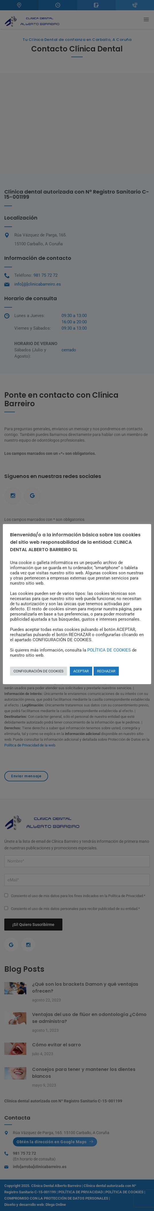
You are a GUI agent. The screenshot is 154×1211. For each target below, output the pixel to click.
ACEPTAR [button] (81, 671)
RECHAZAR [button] (106, 671)
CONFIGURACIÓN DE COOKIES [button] (38, 671)
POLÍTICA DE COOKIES (109, 650)
